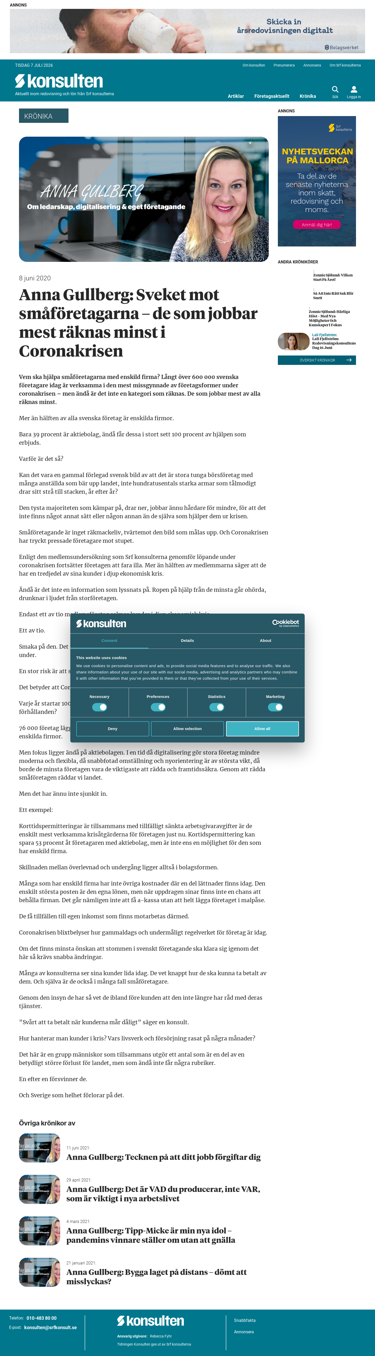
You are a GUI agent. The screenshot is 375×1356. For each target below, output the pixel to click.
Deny (112, 729)
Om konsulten (254, 65)
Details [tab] (187, 640)
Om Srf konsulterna (345, 65)
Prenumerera (284, 65)
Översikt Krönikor (326, 360)
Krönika (308, 96)
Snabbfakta (245, 1320)
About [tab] (265, 640)
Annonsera (312, 65)
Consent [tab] (109, 640)
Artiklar (236, 96)
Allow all (262, 729)
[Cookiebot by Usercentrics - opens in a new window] (276, 623)
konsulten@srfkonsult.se (50, 1327)
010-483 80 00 (42, 1318)
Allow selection (187, 729)
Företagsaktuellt (271, 96)
